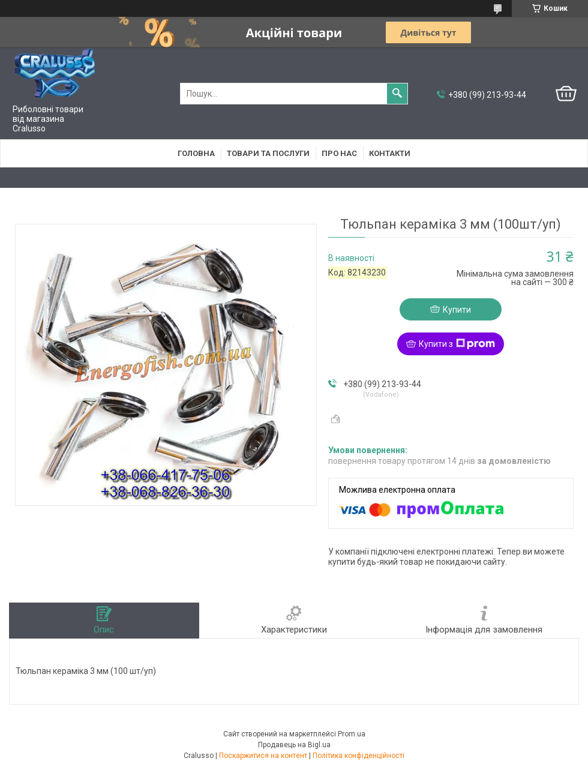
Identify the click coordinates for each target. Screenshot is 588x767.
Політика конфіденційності (358, 755)
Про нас (339, 153)
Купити (457, 309)
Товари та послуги (268, 153)
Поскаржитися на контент (263, 755)
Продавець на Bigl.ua (294, 745)
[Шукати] (397, 93)
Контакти (389, 153)
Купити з (457, 343)
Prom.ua (351, 734)
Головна (196, 153)
